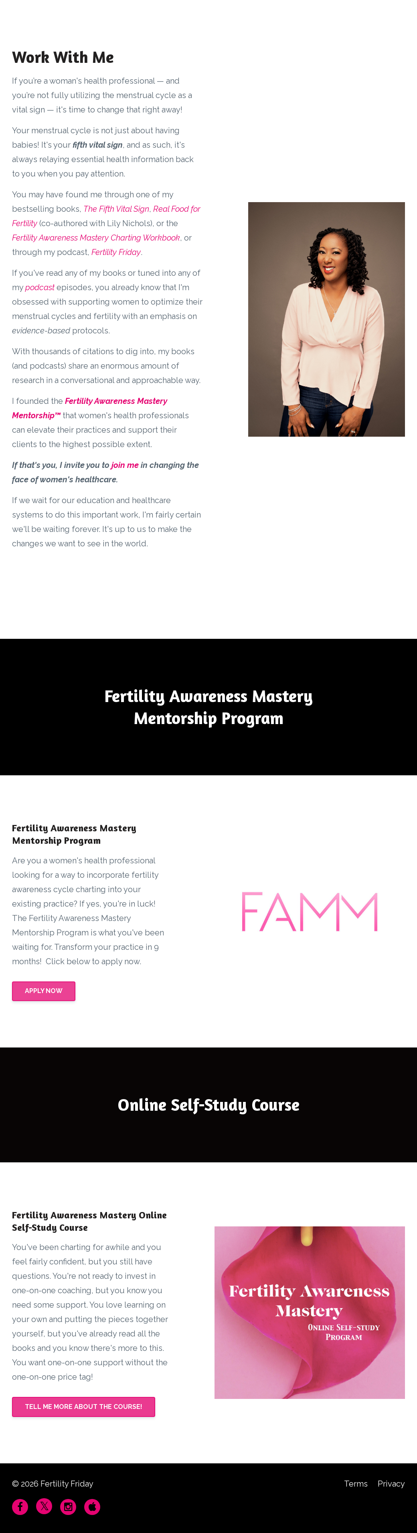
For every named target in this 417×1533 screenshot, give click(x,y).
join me (125, 465)
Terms (356, 1484)
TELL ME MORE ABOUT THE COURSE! (83, 1407)
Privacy (391, 1484)
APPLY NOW (44, 991)
